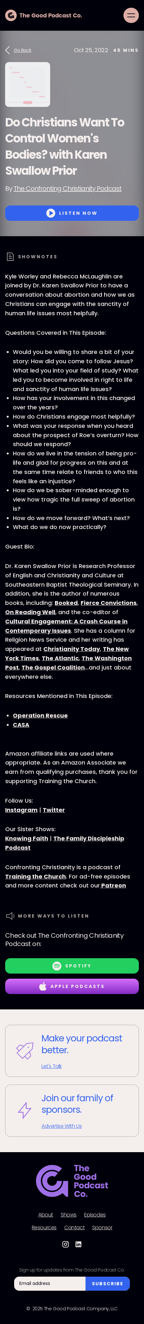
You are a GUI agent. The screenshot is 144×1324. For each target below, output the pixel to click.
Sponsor (102, 1227)
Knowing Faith (26, 838)
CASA (21, 725)
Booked (66, 603)
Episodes (95, 1214)
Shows (68, 1214)
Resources (44, 1227)
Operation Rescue (40, 715)
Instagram (21, 810)
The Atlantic (60, 658)
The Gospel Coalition (53, 667)
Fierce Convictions (109, 603)
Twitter (54, 810)
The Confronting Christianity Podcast (68, 188)
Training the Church (35, 876)
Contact (74, 1227)
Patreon (113, 885)
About (45, 1214)
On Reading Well (30, 612)
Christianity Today (71, 649)
